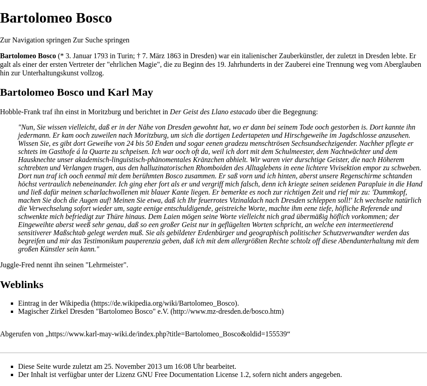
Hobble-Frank (20, 112)
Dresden (202, 56)
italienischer (259, 56)
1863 (173, 56)
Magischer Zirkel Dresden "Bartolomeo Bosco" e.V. (93, 311)
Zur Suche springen (101, 40)
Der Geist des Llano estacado (213, 112)
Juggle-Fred (17, 265)
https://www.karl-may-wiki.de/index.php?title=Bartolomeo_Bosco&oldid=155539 (168, 334)
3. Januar (79, 56)
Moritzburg (104, 112)
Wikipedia (74, 303)
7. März (153, 56)
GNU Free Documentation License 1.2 (193, 374)
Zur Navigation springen (35, 40)
